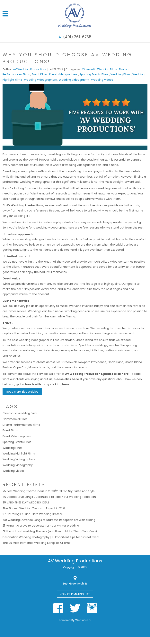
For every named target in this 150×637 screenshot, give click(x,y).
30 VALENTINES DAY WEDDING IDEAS (26, 502)
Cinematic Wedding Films (99, 69)
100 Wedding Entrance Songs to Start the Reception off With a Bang (49, 520)
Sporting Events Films (94, 74)
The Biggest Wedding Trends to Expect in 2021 (34, 508)
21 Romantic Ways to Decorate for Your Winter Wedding (41, 526)
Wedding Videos (102, 80)
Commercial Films (15, 419)
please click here (116, 374)
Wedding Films (120, 74)
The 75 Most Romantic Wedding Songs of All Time (37, 543)
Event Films (39, 74)
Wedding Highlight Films (19, 453)
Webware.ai (83, 620)
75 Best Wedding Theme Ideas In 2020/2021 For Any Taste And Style (49, 491)
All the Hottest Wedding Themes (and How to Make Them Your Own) (50, 531)
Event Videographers (63, 74)
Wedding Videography (74, 80)
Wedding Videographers (40, 80)
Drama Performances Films (21, 425)
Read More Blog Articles (22, 392)
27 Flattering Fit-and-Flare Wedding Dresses (33, 514)
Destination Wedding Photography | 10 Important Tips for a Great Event (51, 537)
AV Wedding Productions (24, 205)
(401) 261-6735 (77, 37)
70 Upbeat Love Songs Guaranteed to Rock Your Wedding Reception (49, 497)
